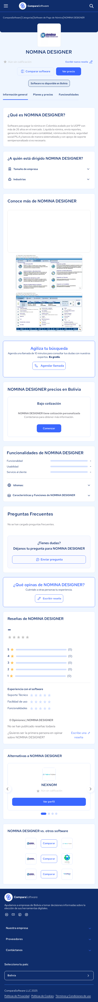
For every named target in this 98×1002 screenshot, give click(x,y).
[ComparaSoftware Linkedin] (6, 914)
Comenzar (49, 428)
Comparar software (35, 71)
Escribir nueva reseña (79, 62)
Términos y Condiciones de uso (73, 996)
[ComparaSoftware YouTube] (13, 914)
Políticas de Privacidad (16, 996)
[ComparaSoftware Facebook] (20, 914)
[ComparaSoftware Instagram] (26, 914)
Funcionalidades (69, 94)
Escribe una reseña (80, 735)
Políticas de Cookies (42, 996)
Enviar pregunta (49, 559)
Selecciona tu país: (16, 964)
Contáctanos (49, 950)
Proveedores (49, 939)
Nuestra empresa (49, 928)
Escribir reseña (49, 598)
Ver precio (68, 71)
